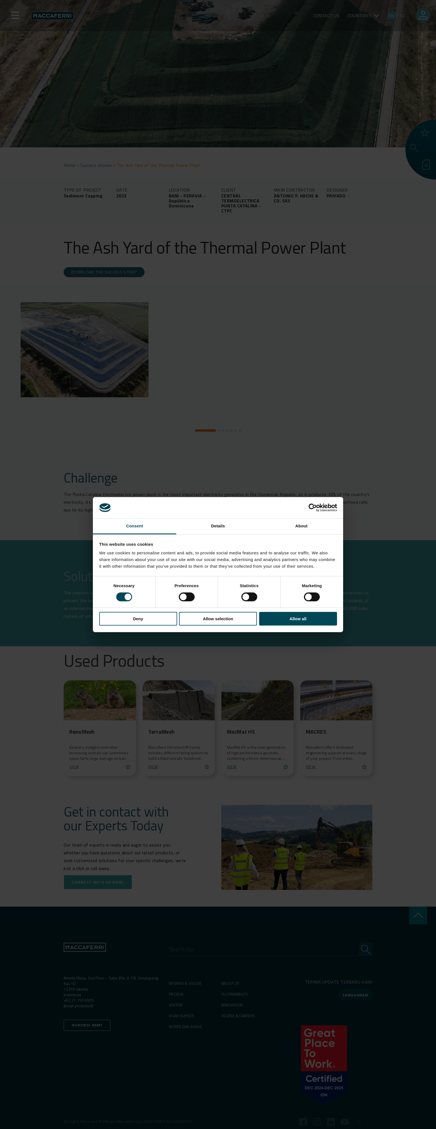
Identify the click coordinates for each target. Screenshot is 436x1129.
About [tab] (301, 525)
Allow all (297, 618)
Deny (138, 618)
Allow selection (218, 618)
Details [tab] (218, 525)
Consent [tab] (134, 525)
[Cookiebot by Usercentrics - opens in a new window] (312, 507)
